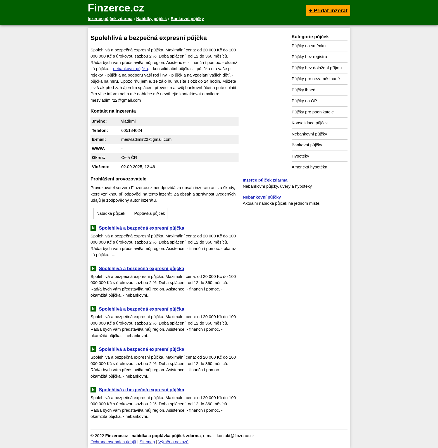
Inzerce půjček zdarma (265, 180)
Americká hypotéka (309, 167)
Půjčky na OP (304, 100)
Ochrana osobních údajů (113, 441)
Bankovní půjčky (307, 144)
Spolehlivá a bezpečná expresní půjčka (141, 227)
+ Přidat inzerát (328, 10)
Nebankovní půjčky (309, 134)
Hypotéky (300, 156)
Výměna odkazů (173, 441)
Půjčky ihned (303, 89)
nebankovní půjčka (130, 68)
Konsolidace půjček (310, 122)
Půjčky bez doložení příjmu (317, 67)
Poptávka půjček (149, 213)
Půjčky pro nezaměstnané (316, 78)
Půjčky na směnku (309, 45)
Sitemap (147, 441)
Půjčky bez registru (309, 56)
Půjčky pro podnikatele (313, 111)
